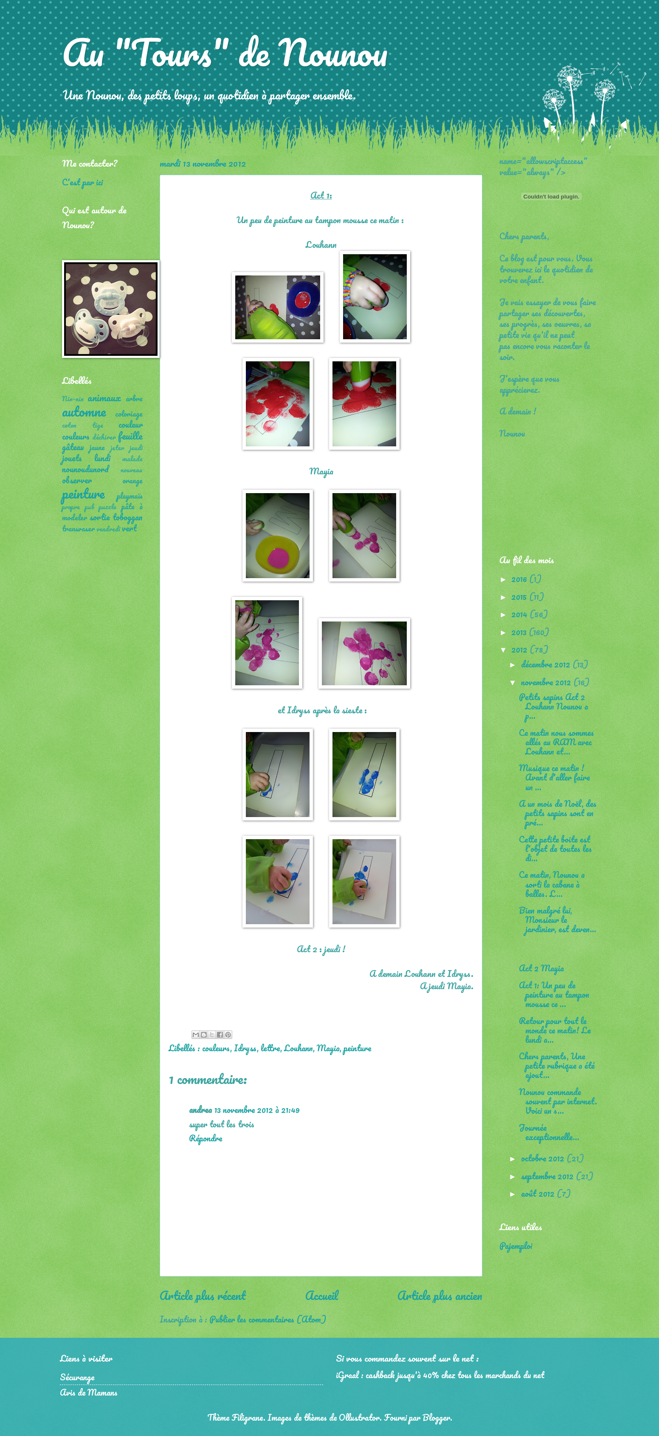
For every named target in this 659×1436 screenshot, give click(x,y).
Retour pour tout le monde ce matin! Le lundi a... (555, 1030)
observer (77, 480)
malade (132, 458)
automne (84, 411)
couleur (130, 424)
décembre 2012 (546, 664)
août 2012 (539, 1193)
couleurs (216, 1048)
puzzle (107, 506)
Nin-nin (73, 398)
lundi (102, 458)
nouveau (132, 469)
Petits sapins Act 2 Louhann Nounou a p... (553, 706)
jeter (117, 447)
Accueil (321, 1295)
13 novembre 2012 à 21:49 (257, 1109)
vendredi (108, 528)
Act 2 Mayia (541, 968)
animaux (104, 397)
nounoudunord (85, 469)
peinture (357, 1048)
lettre (270, 1048)
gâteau (73, 447)
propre (71, 506)
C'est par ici (82, 182)
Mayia (328, 1048)
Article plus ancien (439, 1295)
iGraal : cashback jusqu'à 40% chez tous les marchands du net (440, 1375)
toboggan (128, 517)
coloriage (129, 413)
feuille (130, 435)
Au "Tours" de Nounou (225, 52)
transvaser (78, 528)
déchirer (104, 437)
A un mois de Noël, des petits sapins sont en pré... (558, 813)
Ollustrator (359, 1417)
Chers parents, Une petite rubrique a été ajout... (556, 1065)
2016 (520, 578)
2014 (520, 614)
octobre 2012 (543, 1158)
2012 (520, 649)
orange (132, 480)
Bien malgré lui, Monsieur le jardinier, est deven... (557, 919)
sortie (100, 517)
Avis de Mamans (89, 1392)
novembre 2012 (547, 682)
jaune (97, 447)
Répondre (205, 1138)
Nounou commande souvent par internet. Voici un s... (558, 1101)
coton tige (82, 425)
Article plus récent (203, 1295)
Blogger (436, 1417)
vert (129, 528)
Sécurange (77, 1377)
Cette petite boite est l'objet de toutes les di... (555, 848)
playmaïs (130, 495)
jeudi (136, 447)
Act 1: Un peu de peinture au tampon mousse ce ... (554, 994)
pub (89, 506)
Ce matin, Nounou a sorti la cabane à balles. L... (552, 884)
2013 (520, 632)
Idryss (245, 1048)
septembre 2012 (548, 1176)
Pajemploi (515, 1245)
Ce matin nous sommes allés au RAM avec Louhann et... (556, 742)
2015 (520, 596)
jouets (72, 458)
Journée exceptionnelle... (549, 1132)
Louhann (298, 1048)
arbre (134, 398)
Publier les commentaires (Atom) (267, 1319)
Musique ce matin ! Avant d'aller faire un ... (554, 777)
